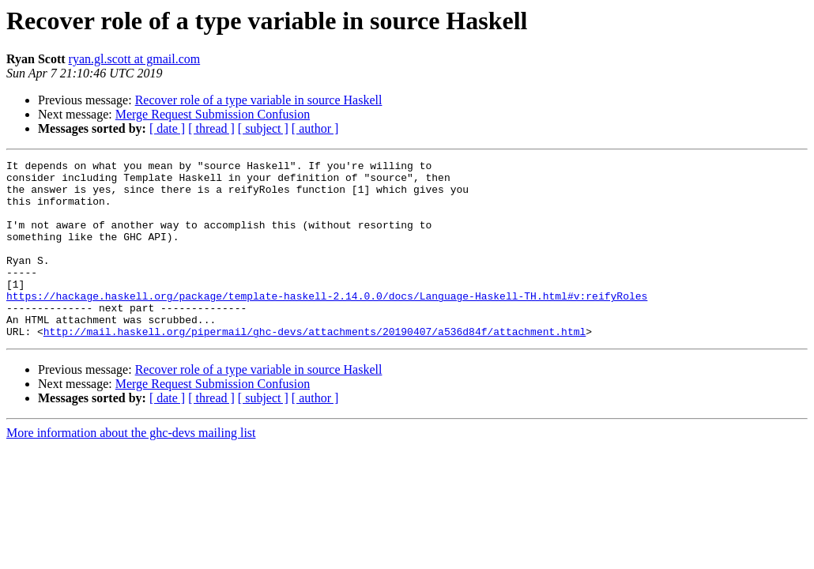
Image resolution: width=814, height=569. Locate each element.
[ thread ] (211, 128)
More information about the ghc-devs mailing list (131, 468)
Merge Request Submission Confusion (212, 114)
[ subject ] (263, 128)
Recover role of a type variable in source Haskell (259, 100)
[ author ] (315, 128)
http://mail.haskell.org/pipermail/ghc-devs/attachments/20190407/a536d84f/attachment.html (314, 367)
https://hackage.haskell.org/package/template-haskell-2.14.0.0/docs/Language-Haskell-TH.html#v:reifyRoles (326, 324)
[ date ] (167, 128)
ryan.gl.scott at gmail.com (135, 59)
